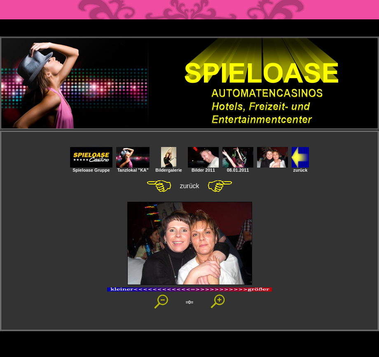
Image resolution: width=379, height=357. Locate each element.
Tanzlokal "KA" (133, 168)
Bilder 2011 (203, 168)
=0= (189, 302)
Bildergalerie (168, 168)
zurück (300, 168)
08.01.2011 (237, 168)
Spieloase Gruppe (91, 168)
